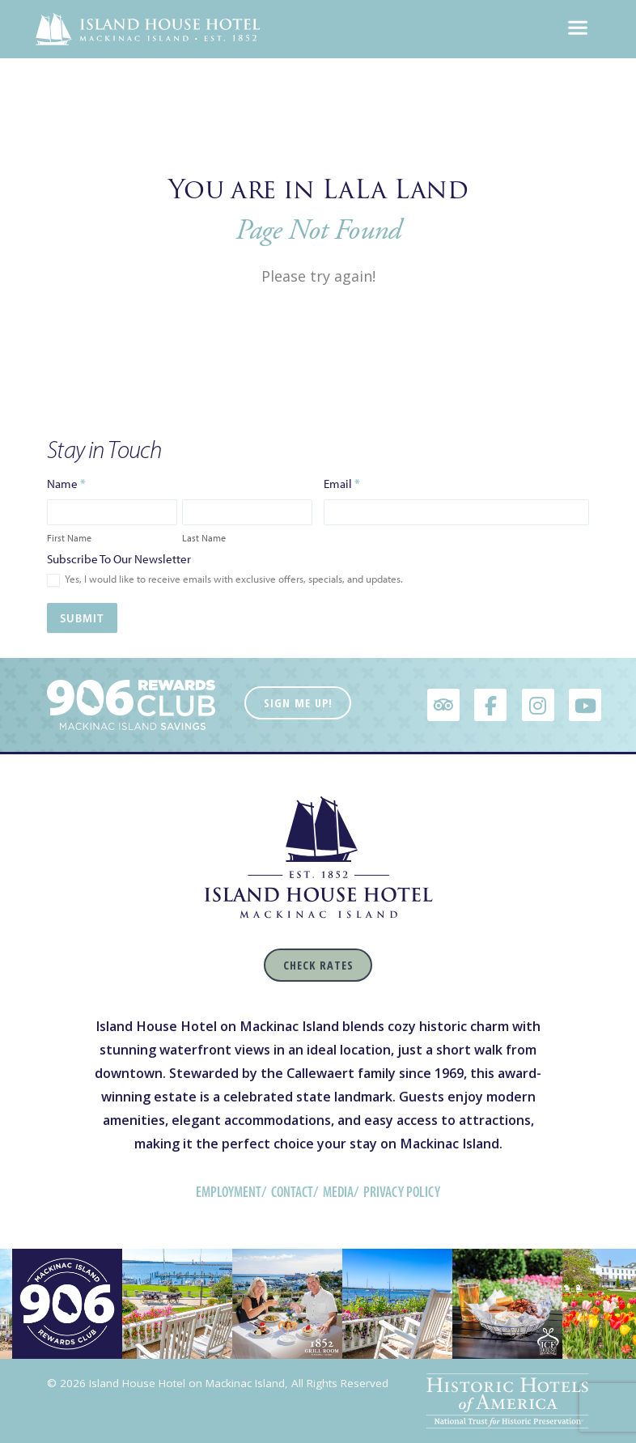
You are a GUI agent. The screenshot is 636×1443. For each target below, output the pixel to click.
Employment (228, 1192)
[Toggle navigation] (578, 29)
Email (342, 483)
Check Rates (318, 965)
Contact (292, 1192)
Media (338, 1192)
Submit (82, 618)
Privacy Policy (401, 1192)
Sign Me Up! (298, 703)
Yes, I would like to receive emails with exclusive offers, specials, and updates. (225, 580)
